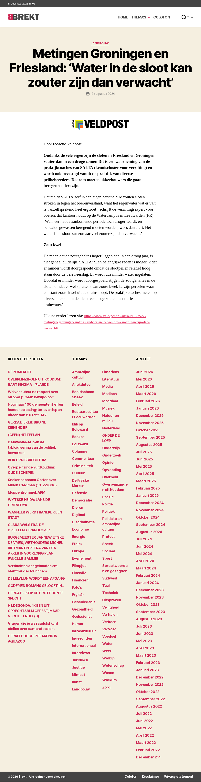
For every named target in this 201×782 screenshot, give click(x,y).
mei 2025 (144, 467)
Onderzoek (111, 456)
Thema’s (138, 17)
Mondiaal (110, 402)
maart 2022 (146, 743)
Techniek (110, 593)
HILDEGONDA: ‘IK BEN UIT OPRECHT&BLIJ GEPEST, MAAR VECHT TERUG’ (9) (34, 611)
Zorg (106, 688)
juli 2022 (144, 714)
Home (123, 17)
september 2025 (150, 438)
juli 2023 (144, 627)
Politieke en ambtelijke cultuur (112, 524)
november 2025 (150, 424)
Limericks (110, 373)
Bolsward (80, 445)
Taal (106, 586)
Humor (78, 624)
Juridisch (80, 661)
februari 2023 (148, 663)
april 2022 (145, 736)
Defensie (79, 494)
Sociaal (108, 552)
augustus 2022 (149, 707)
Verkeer (109, 623)
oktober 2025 (148, 431)
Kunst (77, 683)
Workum (109, 681)
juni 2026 (144, 373)
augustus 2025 (149, 445)
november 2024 (150, 511)
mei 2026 (144, 380)
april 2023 (145, 649)
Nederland (111, 429)
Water (107, 644)
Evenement (81, 559)
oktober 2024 (148, 518)
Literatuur (110, 380)
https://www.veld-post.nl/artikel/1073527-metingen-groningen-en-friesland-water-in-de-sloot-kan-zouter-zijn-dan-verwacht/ (100, 323)
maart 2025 (146, 482)
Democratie (82, 501)
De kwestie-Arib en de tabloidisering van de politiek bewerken (32, 448)
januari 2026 (147, 409)
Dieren (77, 508)
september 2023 (150, 613)
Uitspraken (111, 601)
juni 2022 (144, 722)
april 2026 (145, 387)
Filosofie (79, 574)
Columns (79, 452)
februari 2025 (148, 489)
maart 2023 (146, 656)
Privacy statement (180, 777)
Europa (78, 552)
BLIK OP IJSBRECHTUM (27, 461)
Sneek (107, 545)
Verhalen (110, 615)
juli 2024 (144, 540)
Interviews (81, 654)
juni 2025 (144, 460)
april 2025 (145, 474)
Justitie (78, 668)
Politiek (108, 512)
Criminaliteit (82, 467)
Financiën (80, 581)
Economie (80, 530)
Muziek (108, 409)
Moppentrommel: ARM (26, 493)
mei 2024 (144, 554)
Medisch (109, 394)
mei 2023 (144, 642)
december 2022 (150, 678)
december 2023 (150, 591)
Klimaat (78, 675)
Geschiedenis (83, 603)
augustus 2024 (149, 533)
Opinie (107, 463)
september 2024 (150, 525)
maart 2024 (146, 569)
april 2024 (145, 562)
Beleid (77, 405)
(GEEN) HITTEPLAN (24, 436)
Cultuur (78, 474)
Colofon (161, 17)
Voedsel (109, 637)
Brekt (22, 777)
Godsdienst (82, 617)
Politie (107, 505)
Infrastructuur (84, 632)
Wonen (108, 673)
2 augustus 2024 (103, 94)
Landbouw (100, 44)
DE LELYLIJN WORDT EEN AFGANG (36, 579)
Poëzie (107, 498)
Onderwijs (111, 449)
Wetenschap (113, 666)
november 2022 (150, 685)
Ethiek (77, 545)
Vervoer (109, 630)
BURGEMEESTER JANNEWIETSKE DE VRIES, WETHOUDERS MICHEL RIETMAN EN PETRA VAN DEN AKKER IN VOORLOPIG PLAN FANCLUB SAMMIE (36, 548)
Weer (106, 652)
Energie (78, 537)
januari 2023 (147, 671)
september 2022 (150, 700)
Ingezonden (82, 639)
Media (107, 387)
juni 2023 (144, 634)
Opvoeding (111, 470)
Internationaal (84, 646)
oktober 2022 (147, 692)
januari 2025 (147, 496)
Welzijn (108, 659)
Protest (108, 537)
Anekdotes (81, 385)
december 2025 (150, 416)
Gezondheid (82, 610)
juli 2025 (144, 453)
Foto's (77, 588)
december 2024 (150, 503)
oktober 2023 (148, 605)
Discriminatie (83, 523)
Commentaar (83, 459)
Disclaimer (156, 777)
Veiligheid (110, 608)
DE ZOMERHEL (20, 373)
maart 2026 (146, 394)
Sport (107, 559)
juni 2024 (144, 547)
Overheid (110, 478)
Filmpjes (79, 566)
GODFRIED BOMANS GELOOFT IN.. (36, 586)
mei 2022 (144, 729)
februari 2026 (148, 402)
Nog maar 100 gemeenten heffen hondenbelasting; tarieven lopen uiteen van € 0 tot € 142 (35, 410)
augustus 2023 (149, 620)
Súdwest (109, 579)
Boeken (78, 437)
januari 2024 (147, 583)
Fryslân (78, 595)
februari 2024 (148, 576)
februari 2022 (148, 751)
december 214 (148, 758)
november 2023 (150, 598)
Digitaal (78, 515)
